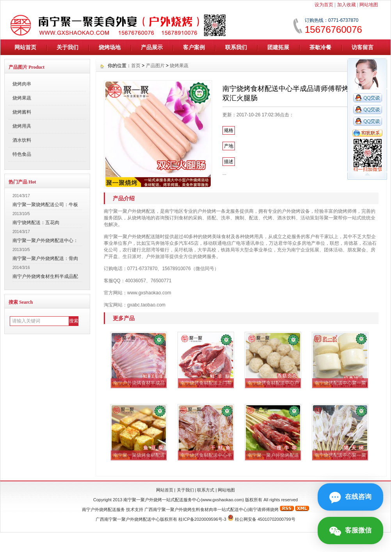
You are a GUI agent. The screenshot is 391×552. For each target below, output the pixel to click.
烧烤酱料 (21, 112)
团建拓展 (278, 47)
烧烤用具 (21, 126)
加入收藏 (346, 4)
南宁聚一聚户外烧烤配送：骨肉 (45, 258)
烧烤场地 (110, 47)
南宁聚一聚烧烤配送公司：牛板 (45, 204)
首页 (135, 65)
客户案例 (194, 47)
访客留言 (362, 47)
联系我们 (236, 47)
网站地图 (368, 4)
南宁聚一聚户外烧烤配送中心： (45, 240)
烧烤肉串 (21, 84)
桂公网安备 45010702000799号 (265, 519)
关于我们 (67, 47)
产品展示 (152, 47)
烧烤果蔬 (21, 98)
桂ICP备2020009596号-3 (202, 519)
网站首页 (25, 47)
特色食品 (21, 154)
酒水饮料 (21, 140)
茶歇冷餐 (320, 47)
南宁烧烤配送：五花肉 (35, 222)
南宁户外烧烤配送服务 (103, 509)
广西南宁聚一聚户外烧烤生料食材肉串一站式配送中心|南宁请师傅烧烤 (211, 509)
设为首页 (324, 4)
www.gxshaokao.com (222, 499)
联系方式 (205, 490)
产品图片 (155, 65)
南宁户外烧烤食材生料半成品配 (45, 276)
